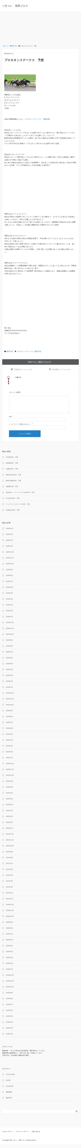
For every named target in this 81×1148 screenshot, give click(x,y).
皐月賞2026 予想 (12, 461)
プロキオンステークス (25, 351)
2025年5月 (9, 597)
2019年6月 (9, 1014)
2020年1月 (9, 973)
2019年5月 (9, 1020)
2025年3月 (9, 608)
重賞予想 (9, 351)
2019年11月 (10, 984)
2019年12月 (10, 979)
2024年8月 (9, 649)
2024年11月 (10, 632)
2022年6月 (9, 802)
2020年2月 (9, 967)
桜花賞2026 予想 (12, 467)
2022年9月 (9, 785)
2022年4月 (9, 814)
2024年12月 (10, 626)
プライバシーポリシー (22, 1135)
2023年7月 (9, 726)
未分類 (8, 1084)
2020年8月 (9, 932)
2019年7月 (9, 1008)
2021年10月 (10, 849)
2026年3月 (9, 538)
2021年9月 (9, 855)
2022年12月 (10, 767)
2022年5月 (9, 808)
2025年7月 (9, 585)
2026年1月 (9, 550)
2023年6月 (9, 732)
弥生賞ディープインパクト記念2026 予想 (20, 496)
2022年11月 (10, 773)
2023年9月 (9, 714)
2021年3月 (9, 890)
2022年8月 (9, 791)
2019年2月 (9, 1037)
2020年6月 (9, 943)
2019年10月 (10, 990)
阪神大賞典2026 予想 (13, 484)
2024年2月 (9, 685)
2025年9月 (9, 573)
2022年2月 (9, 826)
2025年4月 (9, 602)
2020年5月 (9, 949)
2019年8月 (9, 1002)
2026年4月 (9, 532)
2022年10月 (10, 779)
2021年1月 (9, 902)
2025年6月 (9, 591)
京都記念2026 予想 (13, 514)
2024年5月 (9, 667)
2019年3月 (9, 1031)
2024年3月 (9, 679)
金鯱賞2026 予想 (12, 490)
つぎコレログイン (7, 1135)
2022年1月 (9, 832)
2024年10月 (10, 638)
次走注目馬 (9, 1090)
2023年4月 (9, 744)
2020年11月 (10, 914)
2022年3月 (9, 820)
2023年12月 (10, 697)
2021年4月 (9, 885)
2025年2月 (9, 614)
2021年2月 (9, 896)
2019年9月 (9, 996)
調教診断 (9, 1096)
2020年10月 (10, 920)
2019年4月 (9, 1026)
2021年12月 (10, 838)
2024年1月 (9, 691)
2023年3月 (9, 749)
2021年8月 (9, 861)
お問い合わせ (36, 1135)
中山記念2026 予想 (13, 502)
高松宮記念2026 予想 (13, 478)
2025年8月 (9, 579)
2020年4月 (9, 955)
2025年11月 (10, 561)
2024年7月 (9, 655)
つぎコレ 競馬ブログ (15, 5)
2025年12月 (10, 555)
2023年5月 (9, 738)
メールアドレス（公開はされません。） (20, 428)
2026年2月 (9, 544)
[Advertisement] (40, 27)
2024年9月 (9, 644)
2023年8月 (9, 720)
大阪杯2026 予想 (12, 472)
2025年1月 (9, 620)
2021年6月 (9, 873)
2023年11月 (10, 702)
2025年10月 (10, 567)
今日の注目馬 (10, 1078)
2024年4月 (9, 673)
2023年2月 (9, 755)
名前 (10, 420)
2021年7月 (9, 867)
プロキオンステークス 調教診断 (37, 119)
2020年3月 (9, 961)
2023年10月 (10, 708)
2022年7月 (9, 796)
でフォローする (23, 369)
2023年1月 (9, 761)
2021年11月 (10, 843)
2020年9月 (9, 926)
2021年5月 (9, 879)
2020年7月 (9, 937)
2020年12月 (10, 908)
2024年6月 (9, 661)
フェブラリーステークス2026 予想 (18, 508)
